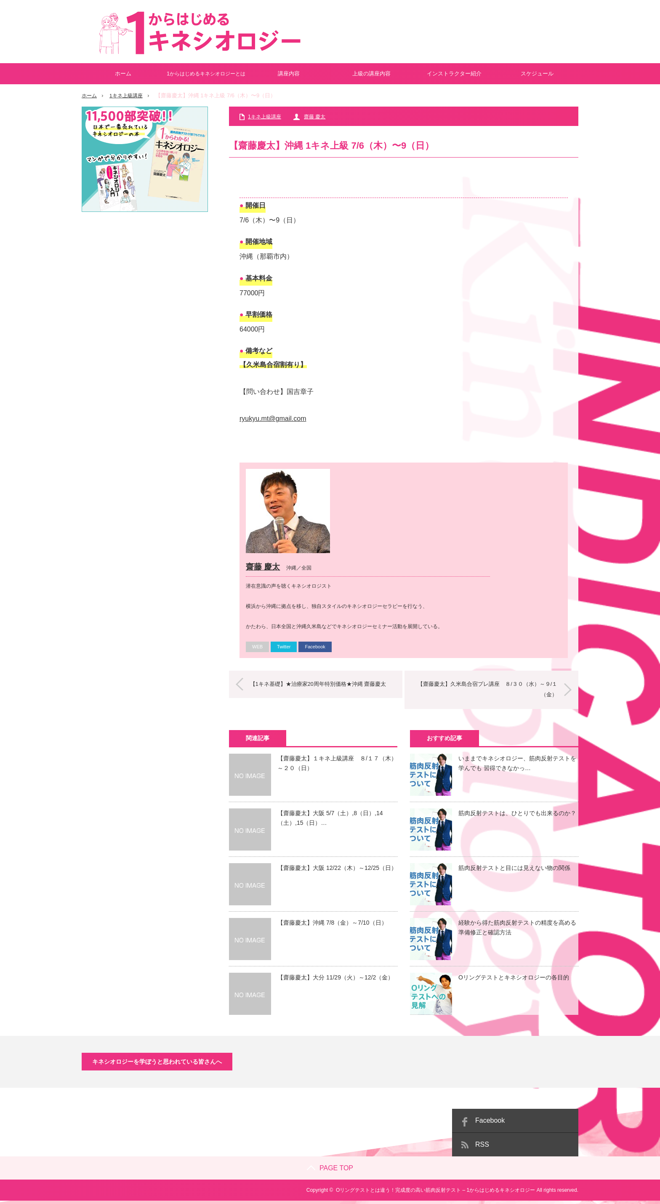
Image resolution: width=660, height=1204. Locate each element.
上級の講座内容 (371, 73)
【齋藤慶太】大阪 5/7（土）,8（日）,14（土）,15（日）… (330, 821)
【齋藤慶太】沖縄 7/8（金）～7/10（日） (332, 926)
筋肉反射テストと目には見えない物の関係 (514, 871)
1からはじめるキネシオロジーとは (206, 74)
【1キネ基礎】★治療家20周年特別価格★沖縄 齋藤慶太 (322, 688)
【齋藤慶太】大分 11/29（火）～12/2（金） (335, 980)
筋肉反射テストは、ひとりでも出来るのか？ (517, 816)
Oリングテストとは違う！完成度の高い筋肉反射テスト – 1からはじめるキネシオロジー (435, 1193)
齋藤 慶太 (314, 117)
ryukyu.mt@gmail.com (273, 418)
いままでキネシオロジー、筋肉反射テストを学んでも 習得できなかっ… (517, 766)
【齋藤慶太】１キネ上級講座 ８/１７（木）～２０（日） (337, 766)
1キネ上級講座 (128, 95)
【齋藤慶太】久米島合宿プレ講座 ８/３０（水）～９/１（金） (483, 693)
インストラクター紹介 (454, 73)
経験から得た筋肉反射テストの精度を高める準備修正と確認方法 (517, 931)
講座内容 (289, 73)
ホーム (123, 73)
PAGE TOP (330, 1171)
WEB (257, 650)
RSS (482, 1147)
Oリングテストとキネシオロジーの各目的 (513, 980)
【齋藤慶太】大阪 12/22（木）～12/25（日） (337, 871)
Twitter (283, 650)
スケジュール (537, 73)
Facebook (315, 650)
